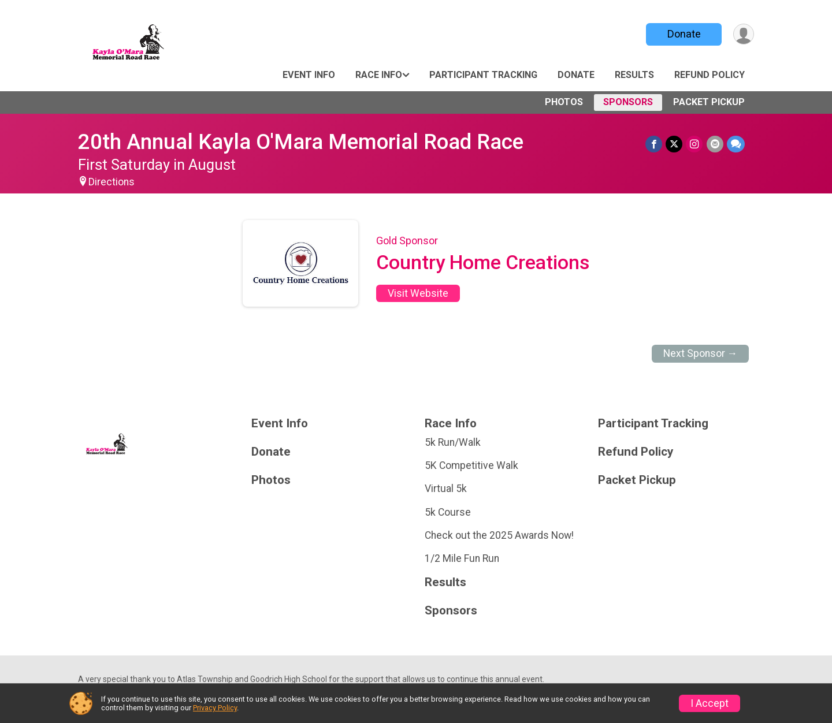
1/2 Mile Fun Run (462, 558)
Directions (111, 182)
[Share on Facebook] (654, 144)
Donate (683, 34)
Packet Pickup (709, 101)
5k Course (448, 512)
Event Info (309, 74)
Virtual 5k (446, 488)
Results (634, 74)
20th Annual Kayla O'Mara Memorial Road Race (300, 141)
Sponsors (628, 101)
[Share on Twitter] (674, 144)
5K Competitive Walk (471, 465)
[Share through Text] (736, 144)
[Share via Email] (715, 144)
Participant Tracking (483, 74)
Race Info (378, 74)
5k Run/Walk (453, 442)
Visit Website (418, 293)
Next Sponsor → (700, 353)
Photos (564, 101)
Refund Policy (709, 74)
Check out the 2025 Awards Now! (499, 535)
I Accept (709, 703)
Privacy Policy (215, 707)
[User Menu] (743, 34)
